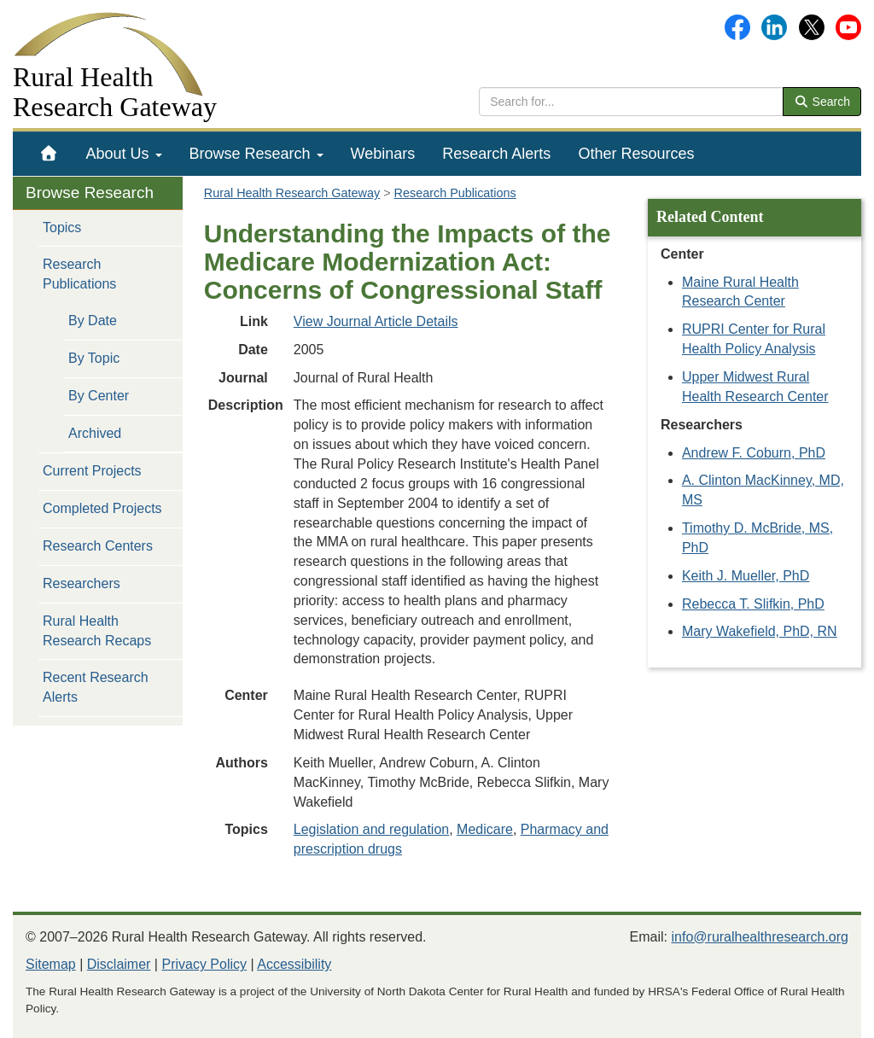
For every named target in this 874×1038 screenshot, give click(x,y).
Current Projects (92, 471)
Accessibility (294, 964)
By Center (98, 395)
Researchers (81, 583)
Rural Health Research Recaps (97, 631)
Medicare (485, 829)
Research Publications (79, 274)
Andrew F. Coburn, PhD (753, 453)
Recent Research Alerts (96, 687)
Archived (94, 433)
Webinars (383, 153)
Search (822, 101)
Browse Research (256, 153)
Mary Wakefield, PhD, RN (759, 631)
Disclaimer (119, 964)
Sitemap (51, 964)
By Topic (93, 358)
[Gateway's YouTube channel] (848, 26)
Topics (62, 227)
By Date (92, 320)
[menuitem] (49, 153)
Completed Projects (102, 508)
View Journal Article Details (376, 321)
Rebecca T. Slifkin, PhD (753, 604)
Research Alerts (496, 153)
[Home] (49, 153)
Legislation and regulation (371, 829)
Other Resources (636, 153)
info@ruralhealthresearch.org (760, 937)
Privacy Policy (204, 964)
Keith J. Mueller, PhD (745, 576)
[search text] (631, 101)
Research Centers (98, 546)
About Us (124, 153)
